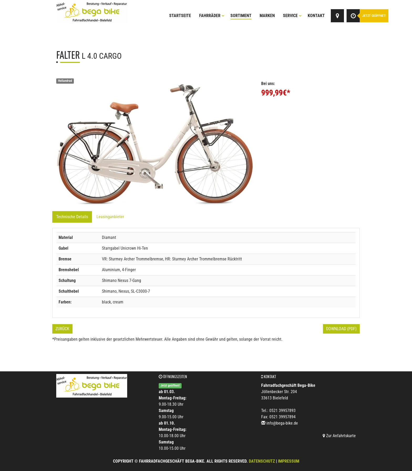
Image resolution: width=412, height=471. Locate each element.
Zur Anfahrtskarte (339, 435)
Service (292, 15)
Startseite (180, 15)
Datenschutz (262, 461)
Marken (267, 15)
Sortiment (240, 15)
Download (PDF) (341, 328)
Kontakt (316, 15)
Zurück (62, 328)
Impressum (288, 461)
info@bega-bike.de (282, 423)
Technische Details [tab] (72, 216)
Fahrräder (211, 15)
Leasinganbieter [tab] (110, 216)
